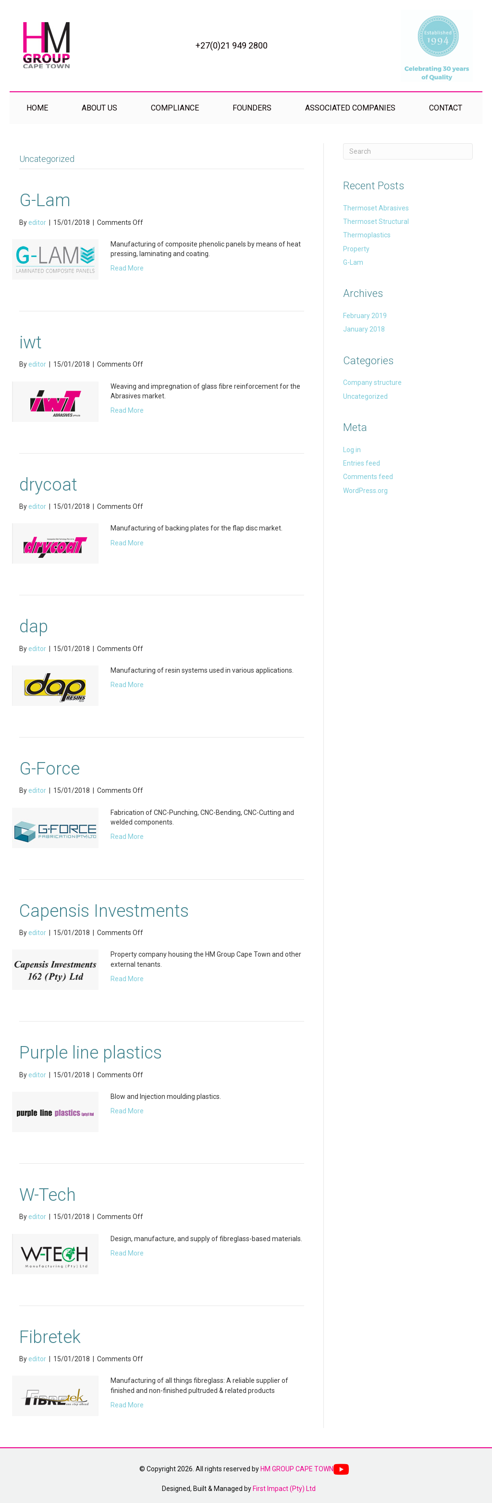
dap (33, 626)
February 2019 (365, 316)
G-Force (49, 769)
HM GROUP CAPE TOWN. (297, 1469)
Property (356, 249)
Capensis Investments (104, 911)
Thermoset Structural (376, 221)
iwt (30, 343)
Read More (127, 268)
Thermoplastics (367, 235)
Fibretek (50, 1337)
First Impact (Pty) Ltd (284, 1488)
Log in (352, 450)
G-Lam (45, 200)
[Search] (408, 151)
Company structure (372, 382)
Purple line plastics (90, 1053)
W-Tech (47, 1195)
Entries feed (361, 463)
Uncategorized (365, 396)
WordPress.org (365, 490)
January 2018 (364, 329)
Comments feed (368, 476)
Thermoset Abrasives (376, 208)
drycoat (48, 485)
